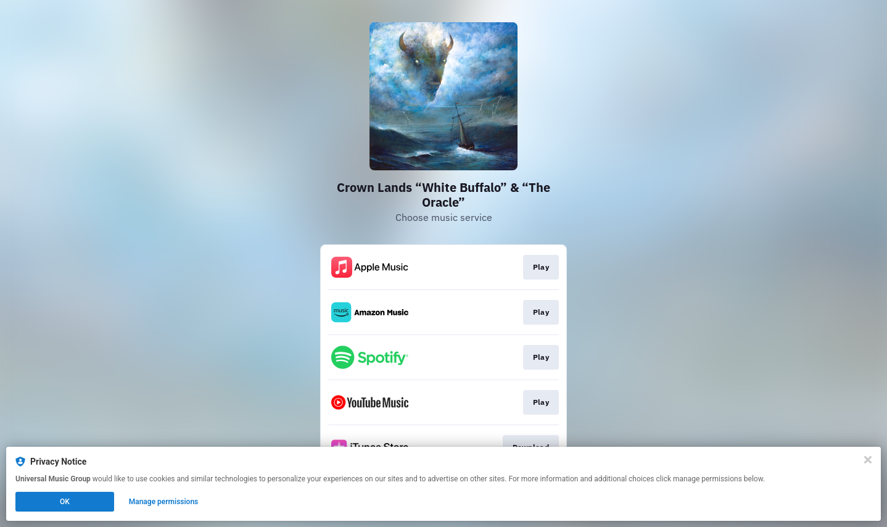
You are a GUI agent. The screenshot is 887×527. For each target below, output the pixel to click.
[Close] (868, 460)
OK (65, 501)
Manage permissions (164, 501)
